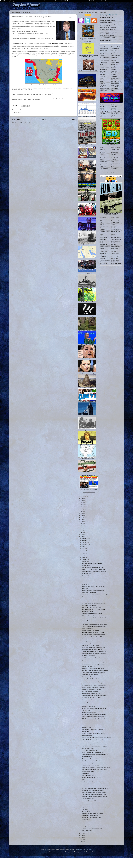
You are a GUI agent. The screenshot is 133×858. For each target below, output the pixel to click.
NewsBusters (114, 168)
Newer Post (16, 119)
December (84, 538)
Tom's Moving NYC (115, 260)
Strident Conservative (116, 78)
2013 (82, 525)
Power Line (102, 83)
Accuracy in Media (115, 149)
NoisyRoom (113, 69)
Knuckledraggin (103, 161)
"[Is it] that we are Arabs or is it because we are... (93, 758)
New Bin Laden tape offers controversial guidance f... (94, 781)
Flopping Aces (114, 52)
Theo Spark (113, 244)
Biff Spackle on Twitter (116, 255)
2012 (82, 527)
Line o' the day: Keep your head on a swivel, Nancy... (94, 824)
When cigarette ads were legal (89, 577)
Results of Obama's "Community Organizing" (87, 330)
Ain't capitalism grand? (87, 735)
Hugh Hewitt (102, 74)
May (83, 552)
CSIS (101, 220)
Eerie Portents (85, 588)
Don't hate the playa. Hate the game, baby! (92, 828)
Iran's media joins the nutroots (89, 720)
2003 (82, 841)
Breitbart (102, 53)
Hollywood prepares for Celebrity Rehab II (92, 649)
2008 (82, 536)
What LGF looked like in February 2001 (91, 697)
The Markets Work (115, 83)
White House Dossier (104, 116)
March (83, 557)
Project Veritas (103, 113)
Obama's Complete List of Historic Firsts (108, 32)
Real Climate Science (116, 229)
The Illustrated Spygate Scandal (107, 15)
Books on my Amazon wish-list (89, 620)
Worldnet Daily (114, 88)
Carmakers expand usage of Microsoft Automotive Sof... (95, 754)
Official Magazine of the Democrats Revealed (87, 401)
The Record (102, 229)
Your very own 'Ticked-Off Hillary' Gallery (91, 817)
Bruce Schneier (103, 263)
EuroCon (102, 64)
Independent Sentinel (115, 55)
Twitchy (101, 115)
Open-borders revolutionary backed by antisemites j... (94, 624)
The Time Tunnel (86, 565)
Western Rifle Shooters (116, 86)
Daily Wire (113, 50)
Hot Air (101, 72)
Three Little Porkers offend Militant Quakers (92, 622)
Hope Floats (84, 582)
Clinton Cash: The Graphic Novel (87, 344)
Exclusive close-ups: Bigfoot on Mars (90, 630)
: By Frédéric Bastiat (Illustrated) (87, 144)
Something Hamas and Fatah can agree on (92, 640)
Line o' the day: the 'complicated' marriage (92, 613)
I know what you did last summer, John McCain (93, 668)
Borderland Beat (103, 219)
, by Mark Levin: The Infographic (87, 187)
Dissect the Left (103, 244)
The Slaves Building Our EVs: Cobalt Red (88, 65)
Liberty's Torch (114, 64)
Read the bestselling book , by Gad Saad (88, 50)
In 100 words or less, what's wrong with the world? (94, 571)
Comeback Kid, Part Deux (88, 798)
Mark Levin (102, 78)
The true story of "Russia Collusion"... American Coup (88, 33)
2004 (82, 839)
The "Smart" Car (85, 584)
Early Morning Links (86, 727)
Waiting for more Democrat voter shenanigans (93, 676)
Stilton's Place (103, 166)
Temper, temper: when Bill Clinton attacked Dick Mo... (94, 617)
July (83, 548)
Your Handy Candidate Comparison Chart (92, 563)
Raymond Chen (103, 255)
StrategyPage (103, 227)
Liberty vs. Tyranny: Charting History (107, 20)
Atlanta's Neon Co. (115, 253)
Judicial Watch (103, 109)
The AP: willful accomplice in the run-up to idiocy (93, 647)
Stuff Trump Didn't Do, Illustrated (87, 216)
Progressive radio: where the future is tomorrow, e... (94, 586)
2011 (82, 530)
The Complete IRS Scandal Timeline (107, 33)
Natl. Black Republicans (116, 237)
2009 (82, 534)
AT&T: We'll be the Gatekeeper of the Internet (92, 704)
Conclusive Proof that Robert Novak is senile (92, 678)
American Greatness (104, 46)
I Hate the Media (114, 157)
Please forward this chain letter (89, 712)
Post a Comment (18, 112)
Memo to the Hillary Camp (88, 744)
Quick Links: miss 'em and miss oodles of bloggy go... (94, 746)
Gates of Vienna (114, 53)
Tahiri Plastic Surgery (115, 261)
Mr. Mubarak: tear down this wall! (89, 615)
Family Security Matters (105, 246)
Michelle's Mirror (103, 163)
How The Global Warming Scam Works (87, 301)
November (84, 540)
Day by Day (102, 152)
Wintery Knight (114, 248)
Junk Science (114, 226)
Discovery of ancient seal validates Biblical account (94, 687)
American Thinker (104, 50)
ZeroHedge (113, 116)
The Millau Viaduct (86, 573)
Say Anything (114, 76)
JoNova (113, 224)
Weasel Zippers (103, 90)
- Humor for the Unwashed (109, 42)
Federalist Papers (115, 156)
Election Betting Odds (104, 60)
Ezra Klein (113, 154)
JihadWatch (113, 159)
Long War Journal (104, 226)
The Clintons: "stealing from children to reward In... (94, 634)
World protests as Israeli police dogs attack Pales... (94, 609)
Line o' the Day (85, 773)
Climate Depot (114, 219)
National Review (103, 79)
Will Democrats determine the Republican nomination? (95, 788)
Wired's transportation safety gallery (90, 681)
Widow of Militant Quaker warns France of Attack (93, 643)
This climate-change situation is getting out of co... (94, 567)
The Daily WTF (103, 256)
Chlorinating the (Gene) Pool (88, 666)
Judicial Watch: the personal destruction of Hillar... (93, 672)
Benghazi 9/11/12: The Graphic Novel (108, 27)
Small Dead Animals (115, 241)
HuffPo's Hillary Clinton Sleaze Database (91, 689)
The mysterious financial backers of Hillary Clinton (94, 685)
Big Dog (101, 241)
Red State (113, 74)
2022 (82, 506)
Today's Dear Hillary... (87, 830)
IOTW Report (114, 57)
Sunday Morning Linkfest (88, 601)
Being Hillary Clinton (86, 811)
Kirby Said (113, 60)
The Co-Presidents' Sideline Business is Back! (93, 599)
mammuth (79, 849)
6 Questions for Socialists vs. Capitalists (87, 173)
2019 (82, 513)
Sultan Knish (114, 79)
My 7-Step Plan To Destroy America (87, 387)
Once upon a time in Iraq (87, 775)
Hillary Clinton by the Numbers (89, 592)
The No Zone (27, 88)
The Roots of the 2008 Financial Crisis (87, 230)
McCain (83, 779)
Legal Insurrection (115, 62)
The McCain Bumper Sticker (88, 655)
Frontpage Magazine (104, 67)
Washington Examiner (104, 88)
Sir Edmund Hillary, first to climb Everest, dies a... (93, 786)
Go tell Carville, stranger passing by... (90, 805)
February (84, 559)
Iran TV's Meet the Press (87, 748)
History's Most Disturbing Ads (89, 605)
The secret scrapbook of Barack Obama (87, 430)
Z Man (112, 90)
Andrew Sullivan (114, 152)
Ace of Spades (103, 45)
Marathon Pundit (114, 235)
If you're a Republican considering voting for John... (94, 626)
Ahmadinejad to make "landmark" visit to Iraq (92, 638)
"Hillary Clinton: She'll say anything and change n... (94, 632)
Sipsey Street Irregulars (116, 239)
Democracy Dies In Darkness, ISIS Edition (87, 201)
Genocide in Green (87, 244)
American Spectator (104, 48)
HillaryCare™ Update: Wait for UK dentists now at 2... (94, 716)
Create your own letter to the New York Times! (93, 826)
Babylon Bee (103, 149)
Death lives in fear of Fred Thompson (90, 765)
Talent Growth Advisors (116, 263)
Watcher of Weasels (115, 246)
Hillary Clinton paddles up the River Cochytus (92, 760)
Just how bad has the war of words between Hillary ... (94, 651)
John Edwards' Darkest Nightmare (90, 815)
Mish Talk (113, 115)
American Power (103, 237)
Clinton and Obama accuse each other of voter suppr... (95, 575)
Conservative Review (104, 57)
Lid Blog (113, 66)
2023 (82, 504)
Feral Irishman (103, 156)
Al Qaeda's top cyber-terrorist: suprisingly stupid (93, 718)
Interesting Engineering (105, 260)
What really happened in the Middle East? (87, 130)
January (84, 561)
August (84, 546)
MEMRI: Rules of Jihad (87, 628)
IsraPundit (102, 224)
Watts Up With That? (115, 231)
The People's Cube (104, 168)
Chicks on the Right (115, 46)
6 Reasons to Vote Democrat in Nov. (87, 102)
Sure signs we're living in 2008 (89, 800)
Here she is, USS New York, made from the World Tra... (95, 796)
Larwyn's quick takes (87, 756)
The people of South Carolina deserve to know (93, 790)
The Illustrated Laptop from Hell (106, 17)
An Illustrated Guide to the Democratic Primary (93, 590)
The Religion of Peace (105, 231)
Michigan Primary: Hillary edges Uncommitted (92, 729)
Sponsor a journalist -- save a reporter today (92, 659)
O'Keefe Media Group (104, 111)
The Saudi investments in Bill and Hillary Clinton (93, 603)
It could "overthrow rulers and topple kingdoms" (93, 742)
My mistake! (84, 725)
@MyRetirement (114, 258)
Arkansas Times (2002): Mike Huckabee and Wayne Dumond (96, 737)
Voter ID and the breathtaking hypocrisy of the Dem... (94, 714)
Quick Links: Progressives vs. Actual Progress (93, 683)
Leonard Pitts (114, 161)
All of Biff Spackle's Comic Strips (89, 489)
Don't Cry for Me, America (87, 287)
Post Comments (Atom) (24, 122)
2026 (82, 498)
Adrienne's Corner (104, 235)
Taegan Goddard (114, 150)
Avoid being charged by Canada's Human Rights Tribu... (95, 670)
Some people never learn (88, 723)
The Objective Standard (116, 81)
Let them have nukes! (87, 821)
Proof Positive (103, 164)
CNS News (102, 55)
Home (44, 119)
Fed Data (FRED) (115, 113)
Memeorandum (114, 164)
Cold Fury (102, 242)
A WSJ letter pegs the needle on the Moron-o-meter (94, 794)
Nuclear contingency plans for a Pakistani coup (93, 752)
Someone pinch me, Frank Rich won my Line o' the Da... (95, 594)
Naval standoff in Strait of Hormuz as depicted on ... (94, 784)
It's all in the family (86, 710)
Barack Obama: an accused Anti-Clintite (91, 657)
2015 (82, 521)
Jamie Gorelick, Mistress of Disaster (87, 444)
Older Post (71, 119)
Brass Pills (102, 106)
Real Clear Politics (115, 170)
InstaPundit (102, 76)
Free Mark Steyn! (86, 819)
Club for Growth (114, 109)
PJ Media (102, 81)
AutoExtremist (103, 253)
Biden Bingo (87, 273)
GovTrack (102, 108)
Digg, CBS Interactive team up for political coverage (94, 807)
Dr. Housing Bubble (115, 111)
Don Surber (20, 103)
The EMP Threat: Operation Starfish (87, 458)
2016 (82, 519)
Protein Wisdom (114, 72)
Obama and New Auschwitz (106, 22)
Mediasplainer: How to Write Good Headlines (87, 159)
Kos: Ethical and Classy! (87, 763)
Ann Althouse (114, 45)
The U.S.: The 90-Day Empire (106, 25)
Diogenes (102, 150)
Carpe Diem (113, 108)
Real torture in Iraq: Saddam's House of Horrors (93, 636)
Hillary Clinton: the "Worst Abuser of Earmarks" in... (94, 569)
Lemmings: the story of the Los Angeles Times (93, 664)
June (83, 550)
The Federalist (103, 85)
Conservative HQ (115, 48)
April (83, 555)
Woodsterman (103, 170)
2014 (82, 523)
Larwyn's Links (85, 731)
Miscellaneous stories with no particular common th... (94, 653)
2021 (82, 509)
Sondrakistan (114, 242)
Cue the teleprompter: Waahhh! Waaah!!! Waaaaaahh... (95, 792)
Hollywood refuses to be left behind (90, 674)
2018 (82, 515)
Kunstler (113, 59)
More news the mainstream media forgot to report (93, 662)
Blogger (90, 849)
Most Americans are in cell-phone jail (90, 645)
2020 (82, 511)
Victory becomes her (86, 596)
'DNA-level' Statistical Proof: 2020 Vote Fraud (87, 116)
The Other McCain (115, 85)
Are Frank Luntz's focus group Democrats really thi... (94, 708)
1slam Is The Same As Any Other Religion (87, 258)
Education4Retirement (116, 256)
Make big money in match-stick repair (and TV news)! (94, 769)
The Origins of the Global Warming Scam (108, 24)
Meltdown (87, 415)
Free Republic (103, 66)
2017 (82, 517)
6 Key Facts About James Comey (87, 372)
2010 (82, 532)
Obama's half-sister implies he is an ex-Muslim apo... (94, 695)
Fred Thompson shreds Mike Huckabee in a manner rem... (96, 767)
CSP (101, 222)
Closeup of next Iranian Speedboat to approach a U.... (94, 813)
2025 (82, 500)
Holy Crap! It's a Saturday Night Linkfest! (91, 607)
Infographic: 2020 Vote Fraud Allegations (87, 315)
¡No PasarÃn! (103, 239)
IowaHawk (102, 159)
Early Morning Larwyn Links (88, 706)
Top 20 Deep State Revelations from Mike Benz (57, 1)
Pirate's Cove (114, 71)
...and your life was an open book (90, 750)
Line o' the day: (85, 802)
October (84, 542)
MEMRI (113, 166)
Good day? (84, 580)
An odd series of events (87, 611)
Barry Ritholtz (114, 106)
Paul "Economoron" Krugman (56, 43)
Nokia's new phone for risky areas (90, 691)
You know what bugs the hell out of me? (91, 777)
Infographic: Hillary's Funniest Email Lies (87, 358)
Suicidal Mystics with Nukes (87, 472)
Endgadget (102, 258)
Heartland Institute (115, 222)
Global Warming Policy (116, 220)
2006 (82, 835)
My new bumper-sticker (87, 699)
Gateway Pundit (103, 69)
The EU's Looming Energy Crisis (9, 1)
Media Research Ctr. (115, 163)
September (84, 544)
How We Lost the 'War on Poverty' (107, 35)
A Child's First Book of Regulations (107, 37)
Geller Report (103, 71)
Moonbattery (114, 67)
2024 (82, 502)
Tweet (70, 17)
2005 (82, 837)
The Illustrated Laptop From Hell (97, 1)
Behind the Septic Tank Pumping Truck (91, 693)
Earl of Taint (102, 154)
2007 (82, 833)
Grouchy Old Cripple (104, 157)
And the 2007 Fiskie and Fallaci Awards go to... (93, 739)
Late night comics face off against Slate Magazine (93, 733)
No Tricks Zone (114, 227)
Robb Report (103, 261)
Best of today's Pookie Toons (89, 702)
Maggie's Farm (103, 248)
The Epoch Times (104, 62)
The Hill (101, 86)
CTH (101, 59)
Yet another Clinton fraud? (88, 771)
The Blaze (102, 52)
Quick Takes (84, 809)
